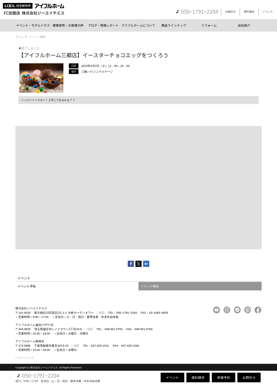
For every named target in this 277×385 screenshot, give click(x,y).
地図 (101, 312)
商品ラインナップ (173, 25)
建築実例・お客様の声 (68, 25)
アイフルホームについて (138, 25)
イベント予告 (26, 286)
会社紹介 (244, 25)
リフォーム (209, 25)
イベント (267, 11)
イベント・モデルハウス (33, 25)
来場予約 (223, 377)
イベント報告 (149, 286)
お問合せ (230, 11)
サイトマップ (26, 357)
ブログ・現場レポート (103, 25)
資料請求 (249, 11)
